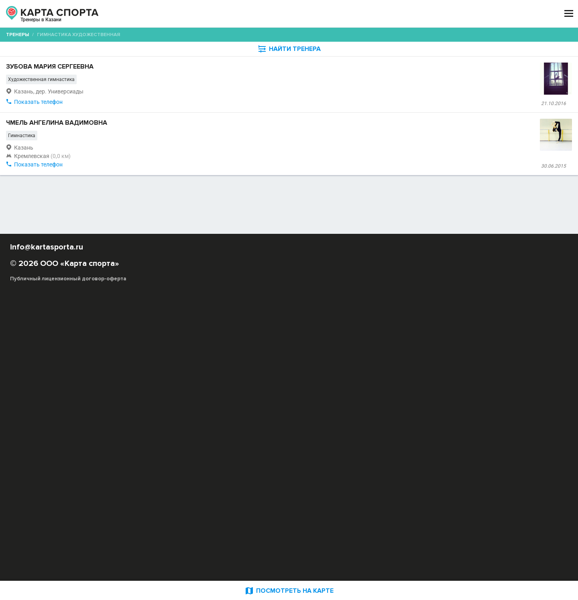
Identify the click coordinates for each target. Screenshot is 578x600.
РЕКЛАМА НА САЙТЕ (81, 519)
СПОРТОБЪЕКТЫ (312, 13)
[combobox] (291, 78)
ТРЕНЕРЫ (253, 13)
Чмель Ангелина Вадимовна (211, 189)
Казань (65, 23)
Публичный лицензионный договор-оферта (100, 566)
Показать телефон (186, 167)
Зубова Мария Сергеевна (205, 102)
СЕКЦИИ (168, 13)
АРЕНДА (209, 13)
